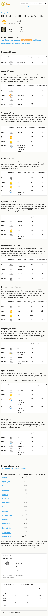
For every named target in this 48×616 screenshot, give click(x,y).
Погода (3, 13)
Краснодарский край (27, 13)
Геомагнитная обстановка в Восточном (15, 43)
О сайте (44, 7)
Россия (17, 13)
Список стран (32, 7)
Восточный (39, 13)
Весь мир (10, 13)
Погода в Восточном (7, 541)
